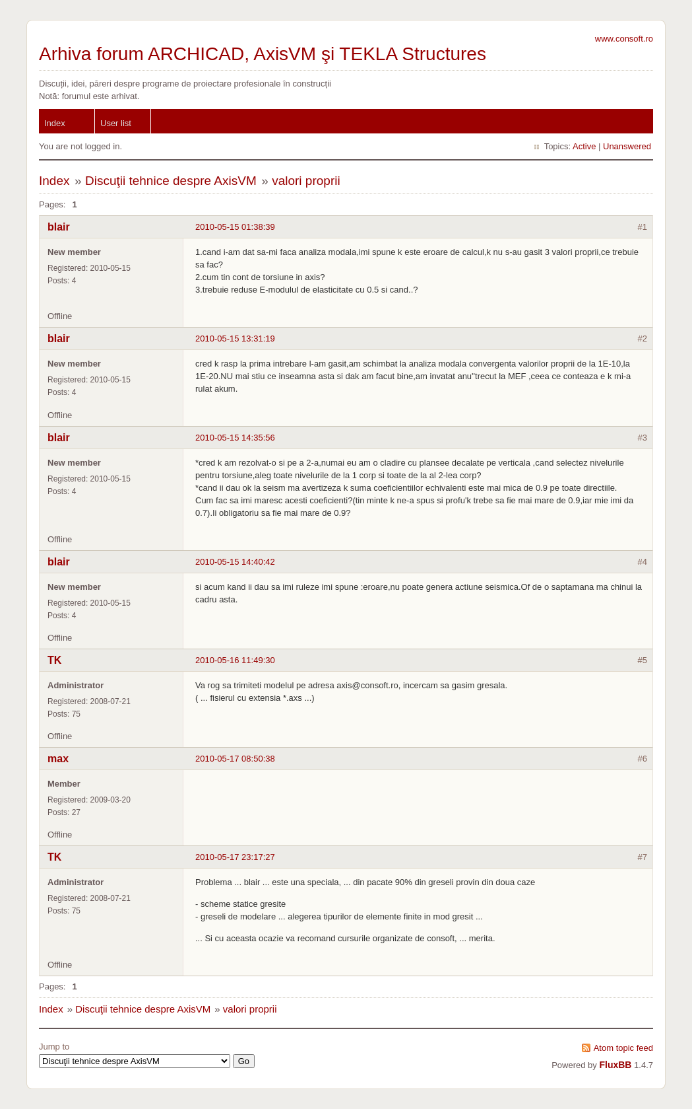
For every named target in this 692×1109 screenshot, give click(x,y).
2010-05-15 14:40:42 (235, 562)
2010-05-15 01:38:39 (235, 227)
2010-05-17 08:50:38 (235, 759)
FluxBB (615, 1064)
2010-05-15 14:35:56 (235, 438)
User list (115, 123)
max (58, 758)
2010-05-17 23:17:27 (235, 857)
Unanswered (627, 146)
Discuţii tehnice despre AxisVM (171, 181)
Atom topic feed (623, 1048)
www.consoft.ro (624, 39)
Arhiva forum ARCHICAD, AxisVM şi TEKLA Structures (262, 54)
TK (54, 660)
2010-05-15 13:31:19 (235, 338)
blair (58, 227)
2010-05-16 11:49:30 (235, 660)
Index (54, 123)
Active (584, 146)
